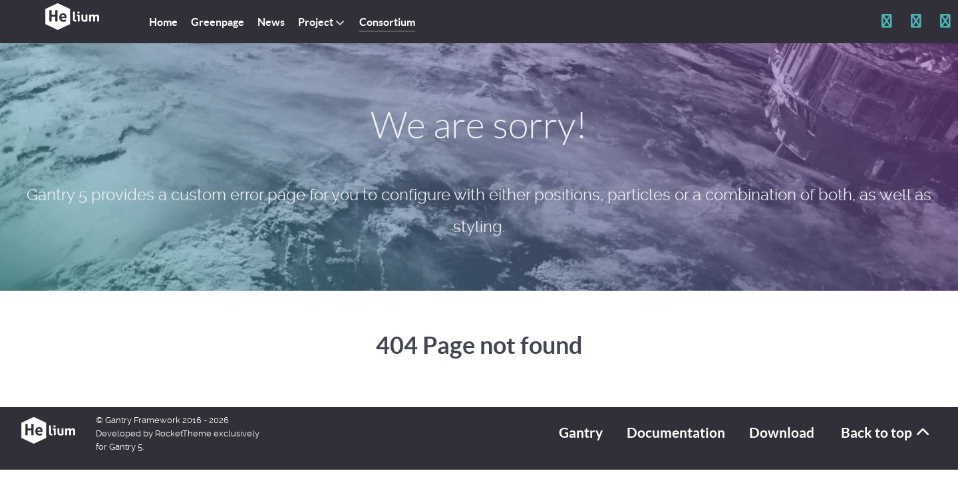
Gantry (581, 432)
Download (781, 432)
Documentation (676, 432)
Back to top (886, 432)
